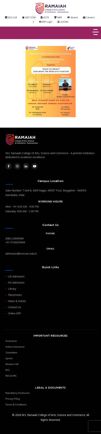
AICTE (45, 17)
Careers (89, 17)
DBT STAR (29, 17)
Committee (11, 352)
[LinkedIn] (26, 166)
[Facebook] (8, 166)
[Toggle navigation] (95, 33)
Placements (15, 295)
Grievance (11, 341)
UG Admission (16, 276)
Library (12, 288)
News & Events (17, 301)
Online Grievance (15, 346)
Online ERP (14, 313)
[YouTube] (34, 166)
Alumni (72, 17)
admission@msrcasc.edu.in (21, 253)
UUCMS (62, 21)
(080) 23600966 (14, 238)
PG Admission (16, 282)
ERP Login (45, 21)
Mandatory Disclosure (17, 393)
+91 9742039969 (15, 242)
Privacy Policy (12, 398)
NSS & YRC (11, 375)
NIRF (58, 17)
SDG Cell (11, 17)
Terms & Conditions (16, 404)
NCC (7, 370)
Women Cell (11, 364)
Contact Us (14, 307)
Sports (9, 358)
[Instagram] (17, 166)
